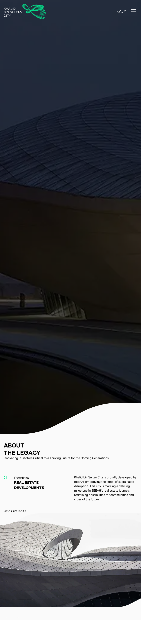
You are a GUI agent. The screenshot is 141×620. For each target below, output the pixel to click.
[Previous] (6, 613)
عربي (121, 11)
